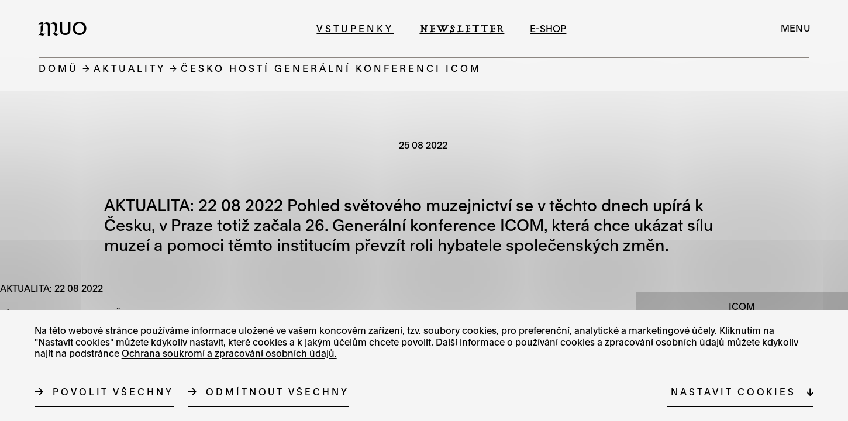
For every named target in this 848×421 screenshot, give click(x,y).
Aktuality (130, 68)
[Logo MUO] (66, 28)
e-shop (548, 28)
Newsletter (461, 28)
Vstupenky (355, 28)
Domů (58, 68)
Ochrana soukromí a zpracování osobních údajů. (229, 353)
